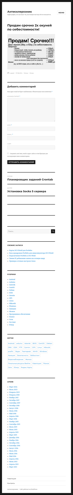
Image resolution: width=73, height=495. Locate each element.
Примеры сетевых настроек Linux (22, 261)
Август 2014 (13, 448)
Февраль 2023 (14, 392)
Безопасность (22, 355)
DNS (10, 347)
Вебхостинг (35, 355)
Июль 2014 (13, 451)
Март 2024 (13, 387)
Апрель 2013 (14, 464)
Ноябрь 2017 (14, 397)
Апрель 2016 (14, 416)
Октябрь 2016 (14, 405)
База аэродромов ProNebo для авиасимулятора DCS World (31, 253)
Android (12, 279)
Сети (11, 319)
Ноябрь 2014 (14, 440)
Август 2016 (13, 408)
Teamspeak (26, 351)
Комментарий (13, 96)
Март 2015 (13, 435)
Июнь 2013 (13, 462)
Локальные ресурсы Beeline (19, 363)
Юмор (26, 73)
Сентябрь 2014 (14, 446)
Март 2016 (13, 419)
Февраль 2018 (14, 395)
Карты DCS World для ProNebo (20, 250)
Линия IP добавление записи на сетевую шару (27, 258)
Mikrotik (12, 303)
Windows (12, 306)
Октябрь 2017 (14, 400)
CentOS (12, 287)
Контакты (11, 483)
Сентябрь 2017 (14, 403)
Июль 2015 (13, 427)
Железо (12, 311)
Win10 (35, 351)
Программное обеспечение (19, 314)
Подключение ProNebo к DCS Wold (22, 256)
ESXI (11, 293)
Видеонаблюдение (15, 359)
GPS (10, 298)
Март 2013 (13, 467)
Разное (12, 317)
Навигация (36, 363)
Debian (11, 290)
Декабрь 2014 (14, 438)
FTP (20, 347)
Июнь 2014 (13, 454)
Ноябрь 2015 (14, 422)
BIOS (34, 343)
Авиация (12, 309)
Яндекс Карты (26, 367)
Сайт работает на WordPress (28, 489)
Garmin (12, 295)
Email (10, 134)
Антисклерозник (19, 11)
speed (12, 73)
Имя (9, 125)
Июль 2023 (13, 389)
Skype (17, 351)
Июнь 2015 (13, 430)
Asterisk (12, 285)
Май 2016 (12, 414)
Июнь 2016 (13, 411)
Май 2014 (12, 456)
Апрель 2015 (14, 432)
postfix (10, 351)
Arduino (12, 282)
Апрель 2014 (14, 459)
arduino (19, 343)
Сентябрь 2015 (14, 424)
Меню (61, 13)
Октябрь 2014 (14, 443)
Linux (11, 301)
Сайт (9, 144)
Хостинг (12, 322)
